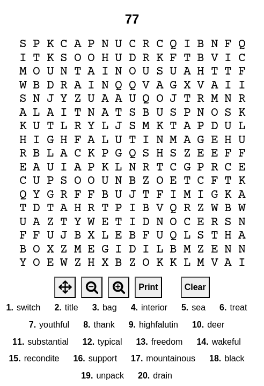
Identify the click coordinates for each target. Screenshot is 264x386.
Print (148, 287)
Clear (195, 287)
